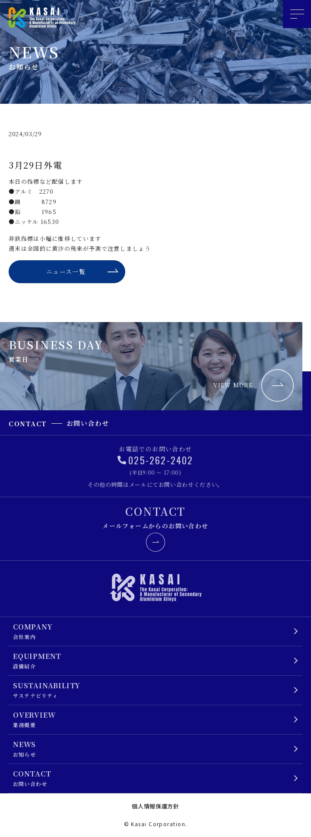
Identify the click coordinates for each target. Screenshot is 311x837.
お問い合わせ (152, 778)
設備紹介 (152, 660)
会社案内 (152, 631)
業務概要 (152, 719)
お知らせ (152, 748)
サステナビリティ (152, 689)
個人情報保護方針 (155, 806)
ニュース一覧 (66, 271)
